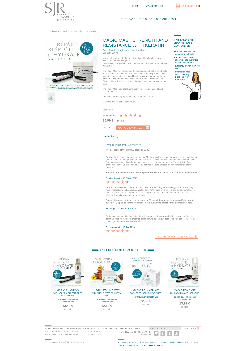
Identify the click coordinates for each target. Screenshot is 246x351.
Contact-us (95, 335)
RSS (176, 333)
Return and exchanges (148, 342)
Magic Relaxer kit (145, 292)
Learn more (108, 110)
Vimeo (156, 333)
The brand (128, 19)
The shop (145, 19)
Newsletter (122, 342)
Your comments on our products (63, 332)
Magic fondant (184, 292)
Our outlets (165, 19)
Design (152, 345)
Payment (132, 342)
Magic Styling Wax (106, 293)
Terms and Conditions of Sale (172, 342)
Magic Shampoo (67, 293)
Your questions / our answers (61, 335)
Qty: (105, 127)
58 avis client (109, 115)
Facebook (162, 333)
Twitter (169, 333)
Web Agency (128, 345)
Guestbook (95, 332)
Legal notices (192, 342)
